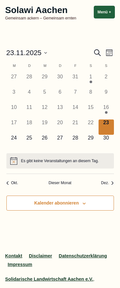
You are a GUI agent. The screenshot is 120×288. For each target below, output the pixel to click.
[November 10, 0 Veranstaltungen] (14, 111)
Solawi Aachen (36, 10)
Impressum (20, 264)
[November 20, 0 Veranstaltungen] (60, 127)
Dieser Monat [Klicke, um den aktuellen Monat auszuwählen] (60, 183)
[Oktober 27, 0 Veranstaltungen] (14, 81)
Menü (106, 11)
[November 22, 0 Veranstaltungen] (91, 127)
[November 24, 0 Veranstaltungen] (14, 142)
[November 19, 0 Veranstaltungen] (44, 127)
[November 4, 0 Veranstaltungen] (29, 96)
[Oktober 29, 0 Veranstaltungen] (44, 81)
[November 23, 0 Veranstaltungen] (106, 127)
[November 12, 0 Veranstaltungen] (44, 111)
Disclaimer (40, 255)
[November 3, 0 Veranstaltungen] (14, 96)
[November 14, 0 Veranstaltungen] (75, 111)
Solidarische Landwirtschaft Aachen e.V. (49, 279)
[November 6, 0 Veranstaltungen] (60, 96)
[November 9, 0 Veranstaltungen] (106, 96)
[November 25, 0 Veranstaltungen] (29, 142)
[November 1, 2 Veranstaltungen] (91, 81)
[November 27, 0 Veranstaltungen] (60, 142)
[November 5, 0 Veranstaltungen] (44, 96)
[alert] (60, 161)
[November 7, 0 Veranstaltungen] (75, 96)
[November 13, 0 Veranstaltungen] (60, 111)
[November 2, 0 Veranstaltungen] (106, 81)
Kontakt (13, 255)
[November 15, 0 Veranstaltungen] (91, 111)
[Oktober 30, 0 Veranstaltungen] (60, 81)
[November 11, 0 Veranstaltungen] (29, 111)
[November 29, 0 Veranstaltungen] (91, 142)
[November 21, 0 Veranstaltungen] (75, 127)
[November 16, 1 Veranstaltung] (106, 111)
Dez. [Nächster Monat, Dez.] (107, 183)
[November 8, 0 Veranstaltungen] (91, 96)
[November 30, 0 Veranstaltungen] (106, 142)
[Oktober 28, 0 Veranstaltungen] (29, 81)
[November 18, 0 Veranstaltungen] (29, 127)
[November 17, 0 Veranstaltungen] (14, 127)
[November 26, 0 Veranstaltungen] (44, 142)
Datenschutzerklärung (83, 255)
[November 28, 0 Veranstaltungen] (75, 142)
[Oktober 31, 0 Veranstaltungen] (75, 81)
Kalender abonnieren (56, 203)
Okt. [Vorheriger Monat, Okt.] (12, 183)
